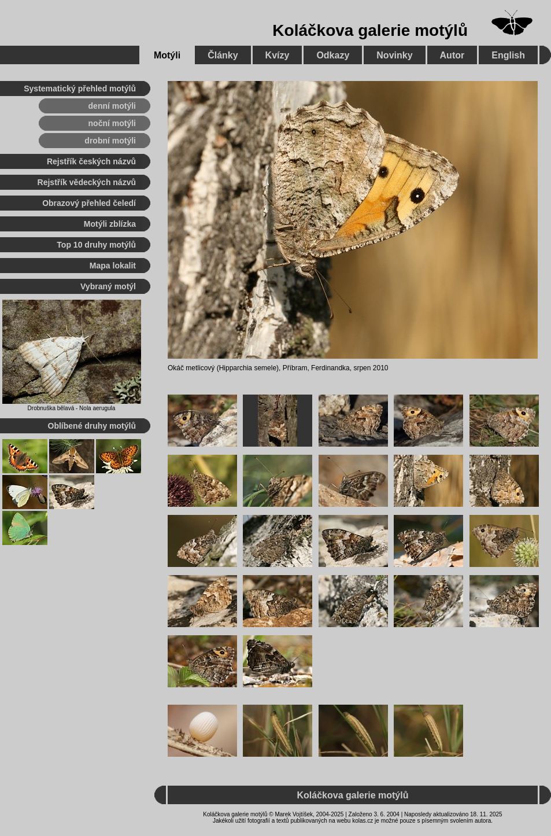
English (508, 55)
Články (223, 55)
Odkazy (332, 55)
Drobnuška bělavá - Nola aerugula (72, 408)
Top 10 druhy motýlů (96, 244)
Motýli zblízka (110, 224)
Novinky (394, 55)
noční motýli (112, 123)
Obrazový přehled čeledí (89, 203)
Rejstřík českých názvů (91, 161)
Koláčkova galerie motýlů (370, 30)
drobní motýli (110, 140)
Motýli (167, 55)
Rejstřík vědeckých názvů (87, 182)
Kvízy (277, 55)
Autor (452, 55)
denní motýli (112, 106)
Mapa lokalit (113, 265)
